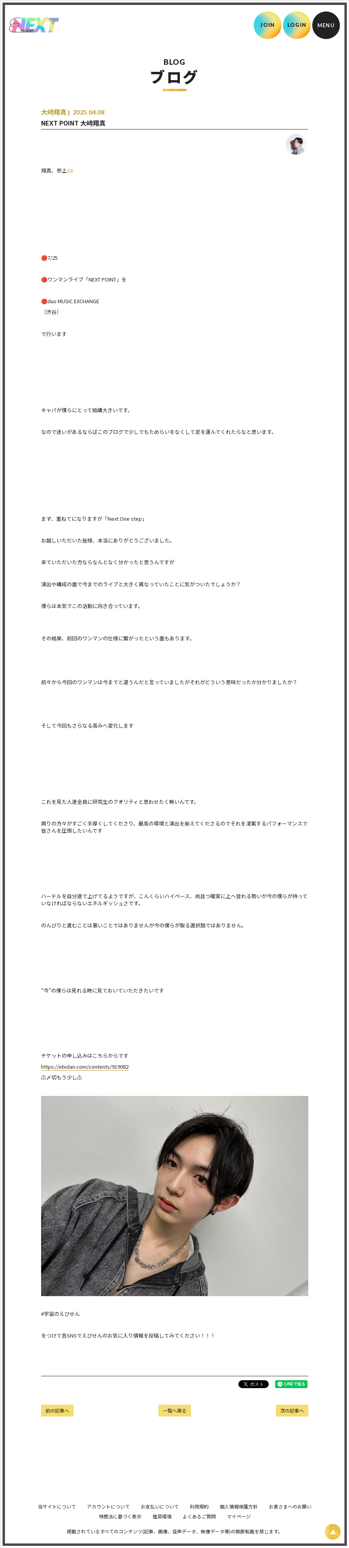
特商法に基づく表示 (120, 1527)
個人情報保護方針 (239, 1517)
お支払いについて (160, 1517)
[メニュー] (326, 25)
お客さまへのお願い (290, 1517)
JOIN (267, 25)
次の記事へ (292, 1410)
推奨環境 (162, 1527)
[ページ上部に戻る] (333, 1532)
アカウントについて (108, 1517)
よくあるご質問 (199, 1527)
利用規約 (199, 1517)
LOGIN (297, 25)
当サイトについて (57, 1517)
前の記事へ (57, 1410)
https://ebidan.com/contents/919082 (84, 1066)
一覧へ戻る (175, 1410)
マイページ (239, 1527)
